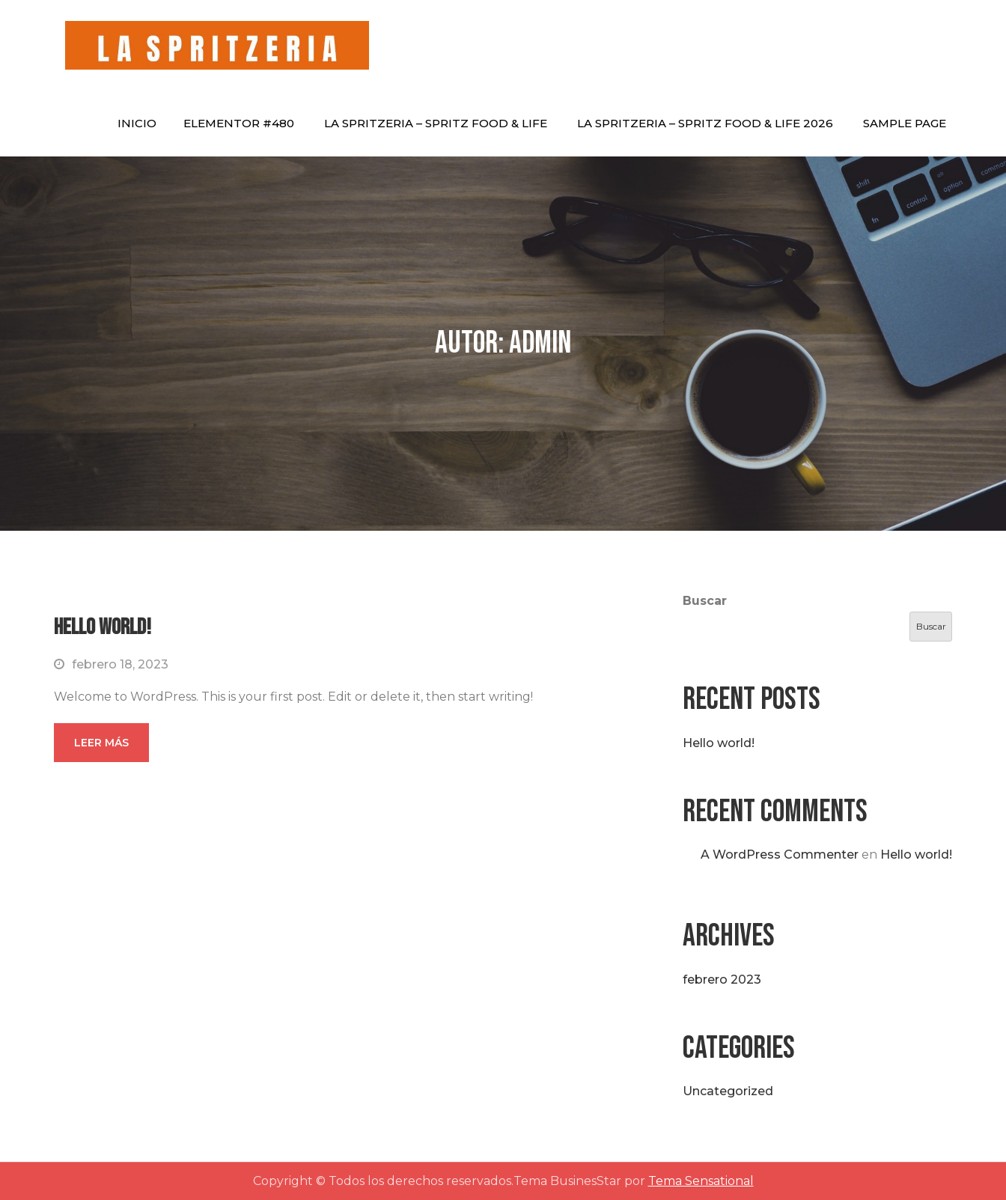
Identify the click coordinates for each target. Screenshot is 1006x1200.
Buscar (705, 601)
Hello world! (102, 627)
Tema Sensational (701, 1181)
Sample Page (904, 123)
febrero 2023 (722, 979)
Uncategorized (728, 1091)
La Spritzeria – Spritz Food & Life (435, 123)
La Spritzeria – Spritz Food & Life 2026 (705, 123)
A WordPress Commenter (780, 854)
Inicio (137, 123)
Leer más (101, 742)
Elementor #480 (238, 123)
